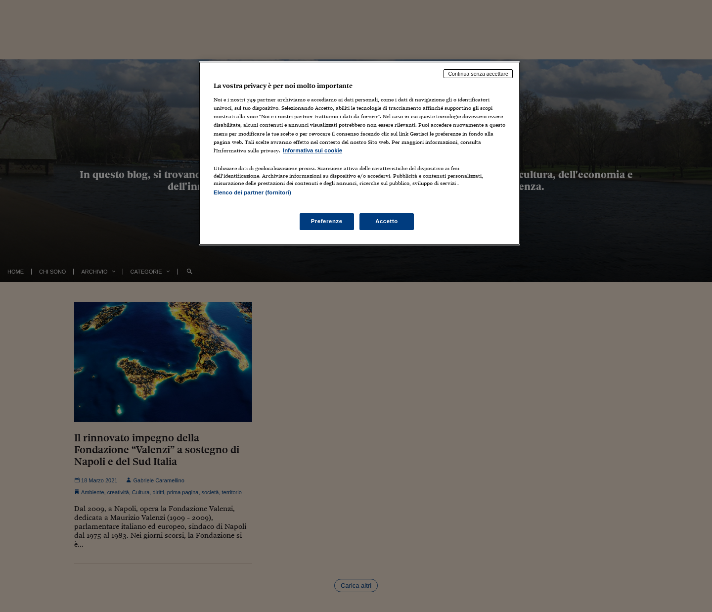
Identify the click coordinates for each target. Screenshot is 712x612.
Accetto (386, 221)
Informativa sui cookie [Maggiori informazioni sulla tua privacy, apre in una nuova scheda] (312, 150)
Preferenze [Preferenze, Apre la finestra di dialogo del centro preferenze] (327, 221)
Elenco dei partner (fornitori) (252, 192)
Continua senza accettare (478, 74)
